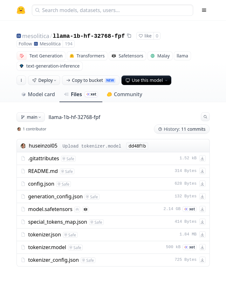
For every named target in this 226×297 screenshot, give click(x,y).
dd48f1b (137, 146)
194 (68, 44)
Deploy (45, 80)
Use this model (147, 80)
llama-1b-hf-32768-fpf (89, 36)
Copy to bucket (90, 80)
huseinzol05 (43, 145)
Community (124, 94)
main (31, 117)
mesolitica (36, 36)
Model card (38, 94)
